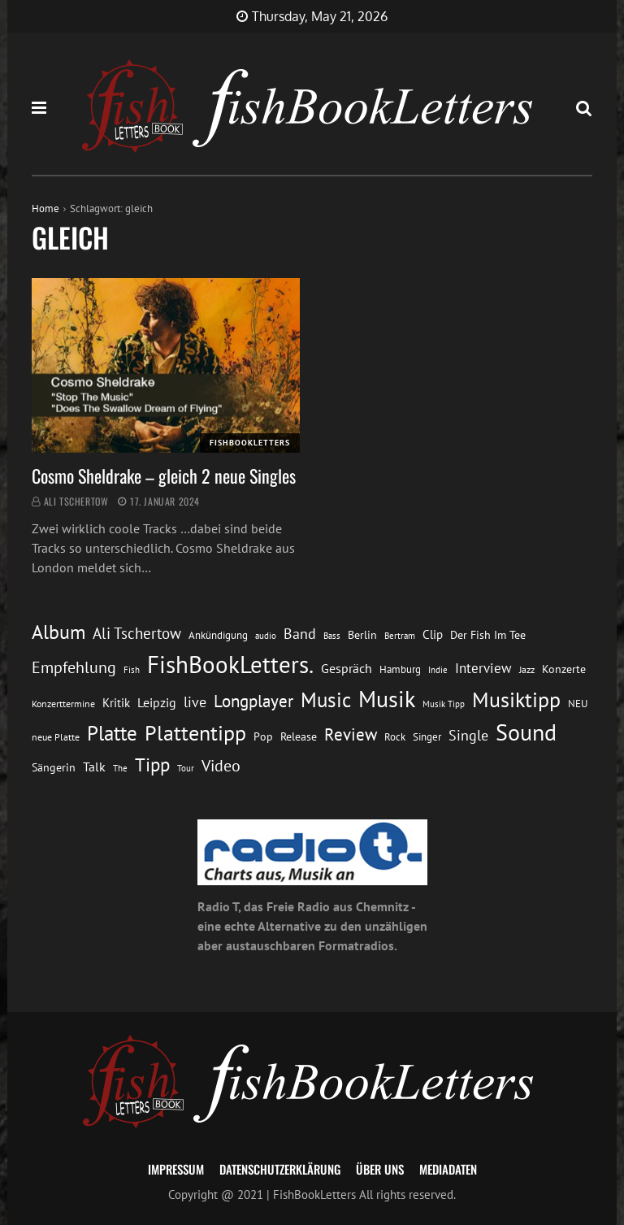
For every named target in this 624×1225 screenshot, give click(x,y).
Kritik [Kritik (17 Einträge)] (116, 702)
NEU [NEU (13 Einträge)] (577, 703)
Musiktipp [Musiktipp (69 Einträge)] (516, 699)
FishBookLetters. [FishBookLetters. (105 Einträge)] (230, 664)
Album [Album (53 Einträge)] (58, 632)
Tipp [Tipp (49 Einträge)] (152, 764)
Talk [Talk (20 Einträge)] (94, 766)
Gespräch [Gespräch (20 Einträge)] (346, 668)
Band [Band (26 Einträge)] (300, 633)
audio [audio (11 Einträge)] (265, 635)
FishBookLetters (250, 442)
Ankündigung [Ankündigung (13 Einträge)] (218, 635)
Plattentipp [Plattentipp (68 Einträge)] (195, 732)
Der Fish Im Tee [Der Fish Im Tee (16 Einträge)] (488, 635)
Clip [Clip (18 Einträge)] (432, 634)
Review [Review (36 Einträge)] (350, 734)
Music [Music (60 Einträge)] (326, 700)
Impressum (176, 1169)
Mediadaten (448, 1169)
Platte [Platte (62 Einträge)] (112, 733)
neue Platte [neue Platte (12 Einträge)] (56, 737)
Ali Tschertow (76, 501)
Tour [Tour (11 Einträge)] (185, 768)
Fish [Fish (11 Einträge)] (132, 669)
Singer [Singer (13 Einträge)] (427, 737)
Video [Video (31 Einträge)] (221, 765)
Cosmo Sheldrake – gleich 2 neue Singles (164, 476)
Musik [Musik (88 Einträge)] (386, 699)
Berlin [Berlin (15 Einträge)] (362, 635)
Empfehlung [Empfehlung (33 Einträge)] (74, 667)
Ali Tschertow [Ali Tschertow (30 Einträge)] (137, 633)
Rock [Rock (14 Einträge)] (394, 736)
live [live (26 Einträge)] (195, 702)
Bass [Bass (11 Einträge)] (331, 635)
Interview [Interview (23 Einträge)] (483, 668)
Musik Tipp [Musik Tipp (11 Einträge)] (443, 703)
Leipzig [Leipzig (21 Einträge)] (156, 702)
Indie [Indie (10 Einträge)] (438, 669)
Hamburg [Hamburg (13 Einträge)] (400, 669)
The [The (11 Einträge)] (120, 768)
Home (45, 208)
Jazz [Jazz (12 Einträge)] (527, 669)
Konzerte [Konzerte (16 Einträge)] (564, 669)
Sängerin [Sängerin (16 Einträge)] (54, 767)
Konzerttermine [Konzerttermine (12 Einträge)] (63, 703)
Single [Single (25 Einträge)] (468, 735)
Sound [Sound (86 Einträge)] (526, 732)
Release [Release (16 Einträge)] (298, 736)
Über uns (380, 1169)
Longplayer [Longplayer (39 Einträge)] (253, 700)
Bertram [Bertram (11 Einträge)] (399, 635)
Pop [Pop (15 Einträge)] (263, 736)
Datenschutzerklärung (279, 1169)
